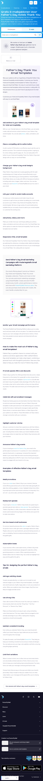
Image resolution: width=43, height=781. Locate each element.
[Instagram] (28, 697)
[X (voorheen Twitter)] (34, 697)
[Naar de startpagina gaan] (2, 3)
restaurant (14, 505)
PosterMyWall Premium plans (24, 285)
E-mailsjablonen (5, 8)
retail (10, 483)
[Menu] (40, 2)
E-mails (31, 29)
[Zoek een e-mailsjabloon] (18, 35)
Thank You (16, 8)
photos (23, 134)
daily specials (24, 507)
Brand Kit (14, 183)
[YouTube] (39, 697)
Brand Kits (28, 639)
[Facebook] (23, 697)
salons (24, 526)
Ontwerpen (11, 29)
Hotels (25, 8)
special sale (26, 379)
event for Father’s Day (20, 448)
